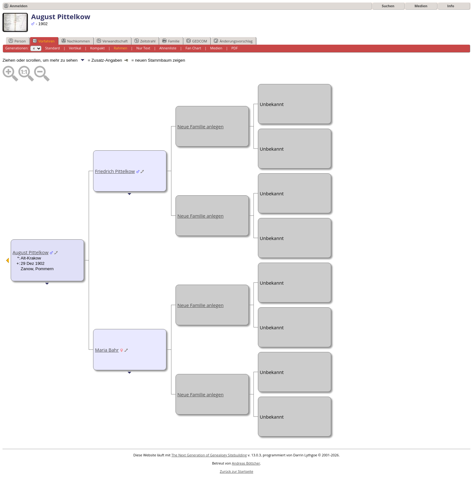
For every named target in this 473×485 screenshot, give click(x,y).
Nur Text (143, 48)
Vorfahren (44, 40)
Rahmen (120, 48)
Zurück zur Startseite (236, 471)
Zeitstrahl (145, 40)
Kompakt (97, 48)
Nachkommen (76, 40)
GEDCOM (196, 40)
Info (450, 5)
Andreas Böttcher (246, 463)
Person (17, 40)
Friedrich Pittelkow (115, 171)
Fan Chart (193, 48)
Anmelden (18, 5)
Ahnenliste (167, 48)
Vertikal (75, 48)
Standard (52, 48)
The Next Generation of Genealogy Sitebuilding (209, 455)
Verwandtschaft (112, 40)
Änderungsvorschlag (233, 40)
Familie (170, 40)
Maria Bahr (107, 350)
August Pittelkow (30, 252)
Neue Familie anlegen (200, 126)
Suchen (388, 5)
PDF (234, 48)
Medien (421, 5)
